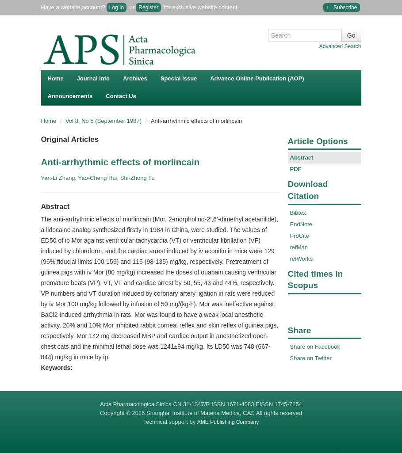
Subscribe (341, 7)
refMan (299, 247)
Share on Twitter (311, 358)
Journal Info (93, 78)
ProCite (299, 235)
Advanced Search (340, 46)
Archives (135, 78)
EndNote (301, 224)
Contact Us (121, 96)
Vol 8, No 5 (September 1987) (104, 121)
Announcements (70, 96)
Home (56, 78)
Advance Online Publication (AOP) (257, 78)
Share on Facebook (315, 346)
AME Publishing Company (228, 422)
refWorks (301, 258)
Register (148, 7)
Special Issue (179, 78)
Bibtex (298, 212)
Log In (116, 7)
